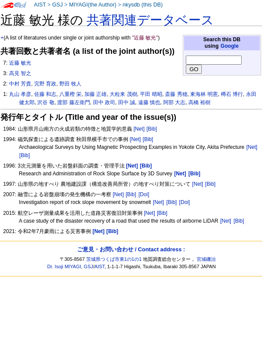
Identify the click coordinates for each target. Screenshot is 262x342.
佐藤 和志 (45, 94)
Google (229, 46)
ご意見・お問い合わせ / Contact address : (131, 249)
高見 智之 (20, 73)
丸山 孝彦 (20, 94)
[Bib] (151, 129)
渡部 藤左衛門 (73, 102)
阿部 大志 (174, 102)
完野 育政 (45, 84)
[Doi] (144, 194)
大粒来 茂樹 (123, 94)
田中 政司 (104, 102)
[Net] (139, 129)
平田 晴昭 (151, 94)
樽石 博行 (232, 94)
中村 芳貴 (20, 84)
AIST (40, 5)
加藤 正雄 (95, 94)
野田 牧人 (70, 84)
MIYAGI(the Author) (92, 5)
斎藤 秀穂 (176, 94)
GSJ (57, 5)
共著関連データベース (150, 20)
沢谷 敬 (45, 102)
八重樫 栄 (70, 94)
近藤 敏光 (20, 63)
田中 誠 (126, 102)
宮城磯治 (206, 259)
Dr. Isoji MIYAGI (64, 266)
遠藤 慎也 (149, 102)
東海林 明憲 (203, 94)
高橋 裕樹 (199, 102)
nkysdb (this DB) (143, 5)
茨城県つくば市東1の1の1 (114, 259)
